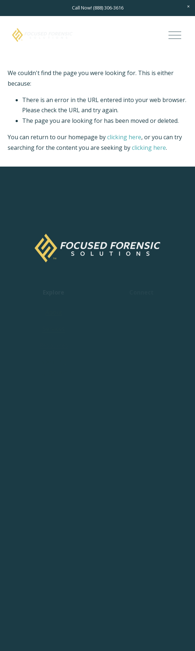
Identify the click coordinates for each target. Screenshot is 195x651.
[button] (188, 6)
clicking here (124, 137)
